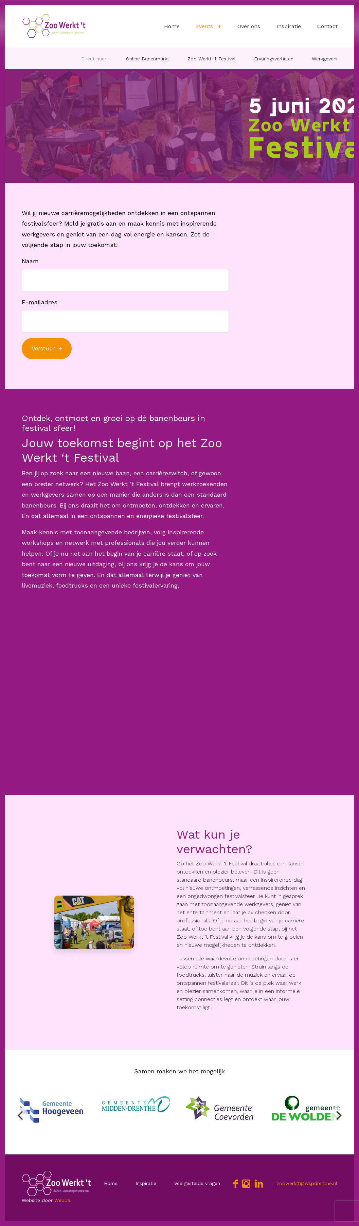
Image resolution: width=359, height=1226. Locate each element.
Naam (30, 261)
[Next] (337, 1115)
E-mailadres (39, 302)
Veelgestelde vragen (197, 1183)
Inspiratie (288, 26)
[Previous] (21, 1115)
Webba (62, 1200)
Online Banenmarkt (147, 58)
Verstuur (43, 348)
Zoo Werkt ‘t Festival (211, 58)
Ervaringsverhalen (273, 58)
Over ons (248, 26)
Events (204, 26)
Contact (327, 26)
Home (172, 26)
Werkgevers (325, 58)
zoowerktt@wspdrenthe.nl (306, 1183)
